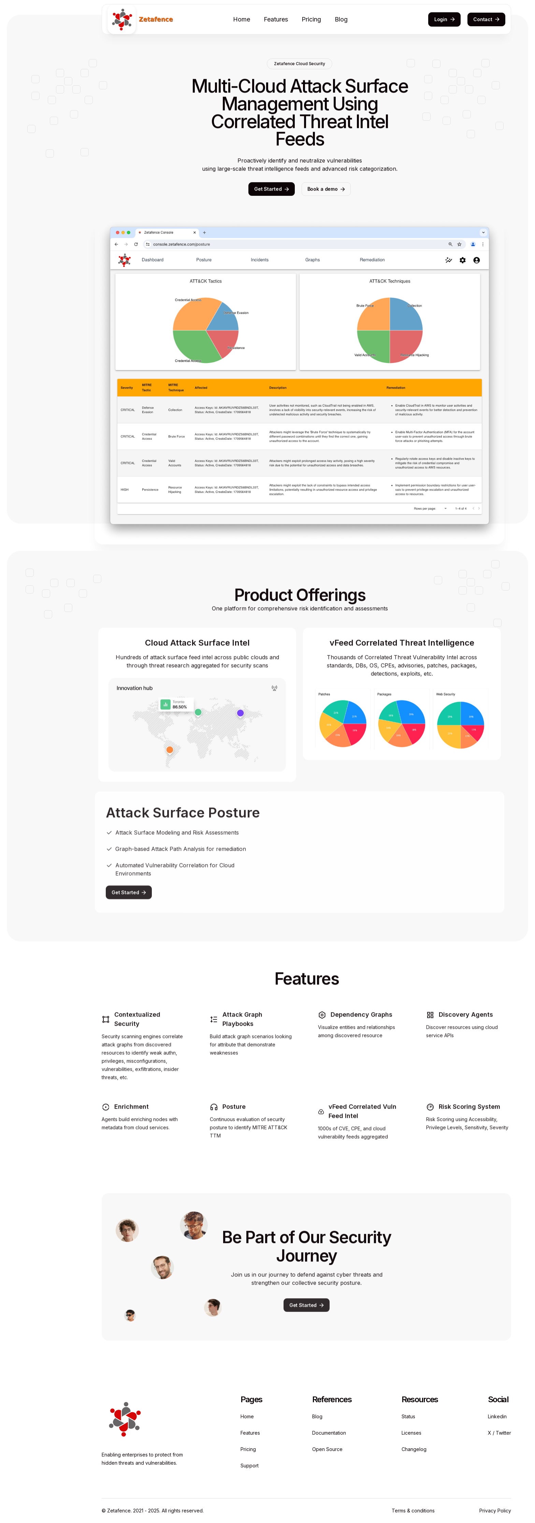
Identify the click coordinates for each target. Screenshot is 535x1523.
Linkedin (497, 1416)
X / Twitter (499, 1433)
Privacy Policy (495, 1510)
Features (276, 19)
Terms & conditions (413, 1510)
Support (250, 1465)
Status (408, 1416)
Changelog (414, 1449)
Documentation (329, 1433)
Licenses (411, 1433)
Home (241, 19)
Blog (341, 19)
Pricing (311, 19)
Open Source (327, 1449)
